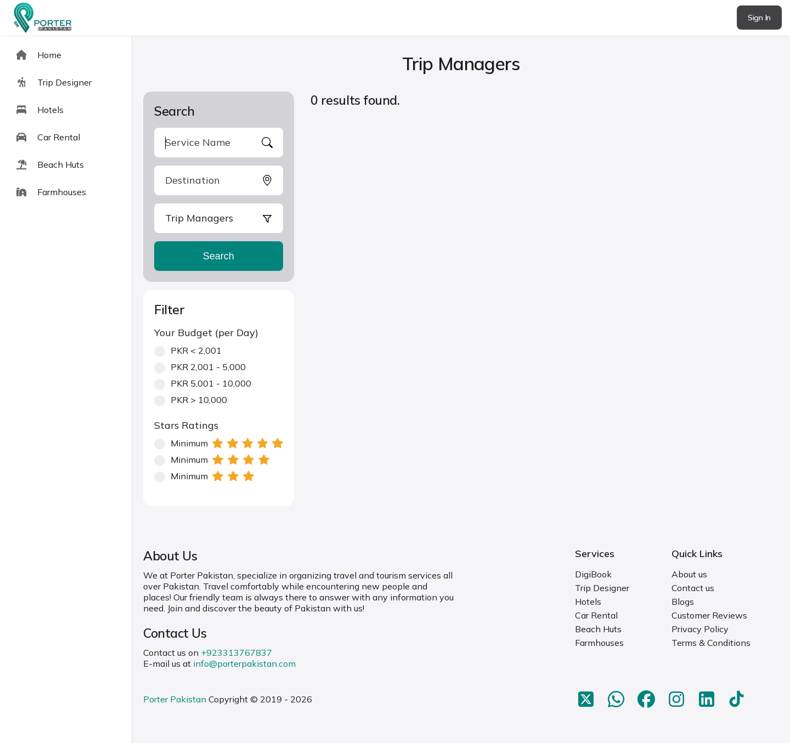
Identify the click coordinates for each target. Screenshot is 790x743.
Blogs (683, 601)
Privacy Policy (700, 628)
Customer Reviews (709, 615)
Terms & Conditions (711, 642)
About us (689, 574)
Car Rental (596, 615)
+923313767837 (236, 652)
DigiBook (593, 574)
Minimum (218, 443)
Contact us (693, 587)
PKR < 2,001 (188, 350)
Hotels (588, 601)
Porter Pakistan (174, 699)
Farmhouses (599, 642)
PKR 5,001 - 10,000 (202, 383)
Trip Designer (602, 587)
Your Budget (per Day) (206, 332)
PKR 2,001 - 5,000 (200, 366)
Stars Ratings (186, 425)
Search (218, 256)
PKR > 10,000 (190, 399)
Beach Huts (598, 628)
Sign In (759, 17)
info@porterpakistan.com (244, 663)
